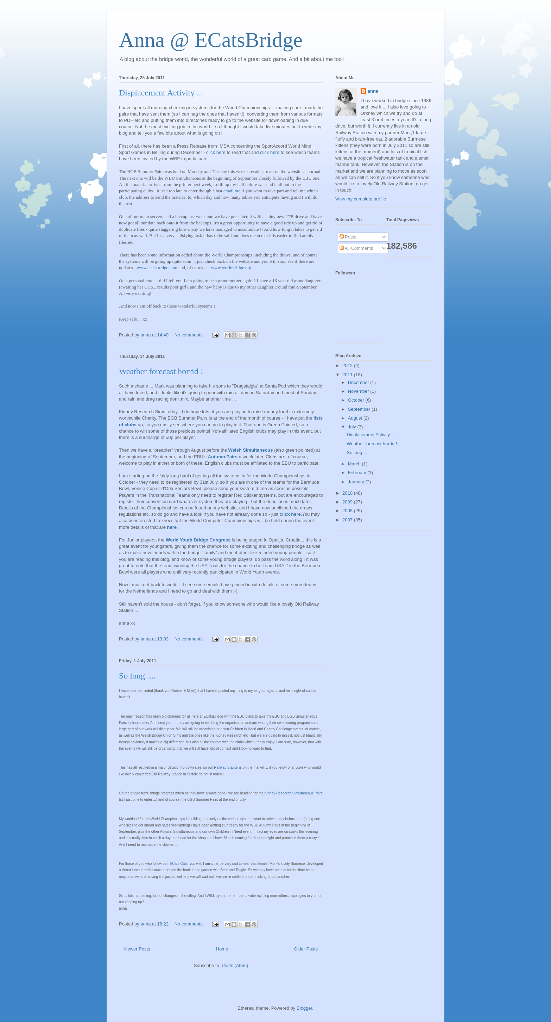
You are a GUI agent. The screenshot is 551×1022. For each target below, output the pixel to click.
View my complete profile (360, 199)
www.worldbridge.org (231, 267)
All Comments (356, 248)
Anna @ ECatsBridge (211, 39)
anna (373, 91)
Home (222, 949)
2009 (348, 501)
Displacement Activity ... (161, 92)
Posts (348, 237)
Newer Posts (137, 949)
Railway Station (226, 767)
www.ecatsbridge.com (157, 267)
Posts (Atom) (235, 965)
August (355, 418)
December (359, 382)
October (357, 400)
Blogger (304, 1008)
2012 (348, 365)
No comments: (190, 334)
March (355, 463)
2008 (348, 510)
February (358, 472)
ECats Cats (178, 864)
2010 (348, 493)
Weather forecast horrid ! (161, 371)
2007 (348, 519)
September (360, 409)
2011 (348, 374)
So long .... (137, 675)
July (352, 426)
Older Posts (306, 949)
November (359, 391)
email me (231, 190)
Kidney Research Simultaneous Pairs (294, 793)
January (357, 481)
